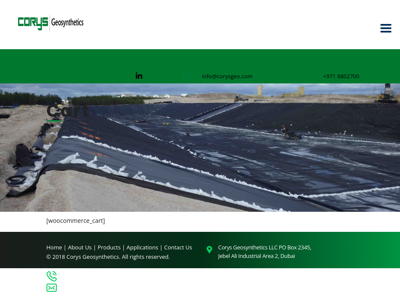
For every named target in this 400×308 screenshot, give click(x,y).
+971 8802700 (341, 76)
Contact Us (178, 247)
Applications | (145, 247)
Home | (57, 247)
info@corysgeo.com (227, 76)
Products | (112, 247)
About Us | (83, 247)
